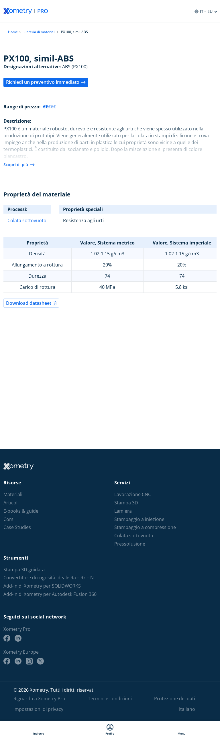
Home (13, 31)
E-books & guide (20, 511)
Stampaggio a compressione (145, 527)
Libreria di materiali (39, 31)
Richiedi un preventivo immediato (46, 82)
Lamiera (123, 511)
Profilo (109, 729)
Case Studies (17, 527)
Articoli (11, 503)
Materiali (12, 495)
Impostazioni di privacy (38, 709)
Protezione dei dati (174, 698)
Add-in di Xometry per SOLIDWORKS (42, 586)
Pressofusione (129, 544)
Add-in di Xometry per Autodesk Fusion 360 (50, 594)
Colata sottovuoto (26, 220)
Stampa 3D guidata (24, 570)
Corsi (9, 519)
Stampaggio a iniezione (139, 519)
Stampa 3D (126, 503)
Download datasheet (31, 303)
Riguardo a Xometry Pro (39, 698)
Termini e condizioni (110, 698)
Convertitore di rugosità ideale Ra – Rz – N (48, 578)
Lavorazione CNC (132, 495)
